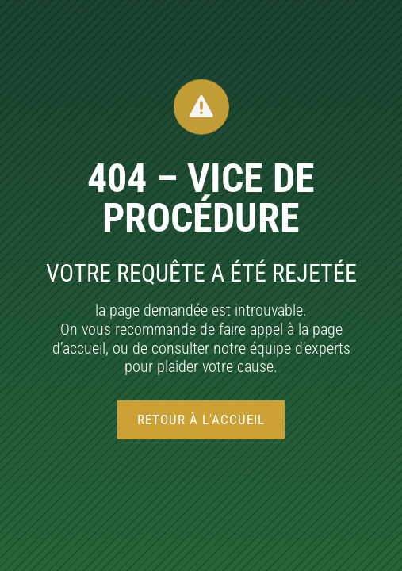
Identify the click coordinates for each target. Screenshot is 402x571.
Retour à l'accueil (201, 419)
